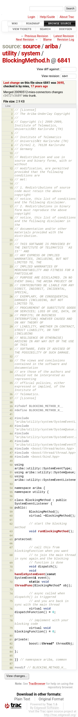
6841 (64, 60)
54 (11, 488)
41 (11, 414)
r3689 (17, 95)
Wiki (15, 23)
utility (9, 53)
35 (11, 383)
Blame (47, 39)
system (30, 53)
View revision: (50, 76)
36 (11, 394)
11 (11, 157)
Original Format (51, 699)
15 (11, 187)
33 (11, 360)
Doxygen (65, 29)
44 (11, 433)
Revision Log (65, 39)
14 (11, 183)
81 (11, 639)
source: (12, 46)
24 (11, 277)
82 (11, 643)
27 (11, 307)
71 (11, 570)
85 (11, 655)
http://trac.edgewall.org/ (60, 715)
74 (11, 593)
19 (11, 228)
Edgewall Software (46, 708)
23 (11, 266)
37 (11, 398)
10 (11, 153)
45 (11, 441)
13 (11, 179)
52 (11, 476)
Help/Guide (47, 17)
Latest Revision (64, 36)
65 (11, 539)
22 (11, 255)
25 (11, 285)
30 (11, 337)
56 (11, 496)
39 (11, 406)
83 (11, 647)
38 (11, 402)
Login (31, 17)
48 (11, 456)
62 (11, 523)
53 (11, 484)
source (31, 46)
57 (11, 500)
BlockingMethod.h (26, 60)
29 (11, 326)
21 (11, 244)
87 (11, 663)
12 (11, 168)
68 (11, 555)
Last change (11, 83)
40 (11, 410)
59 (11, 511)
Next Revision (25, 39)
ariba (51, 46)
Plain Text (22, 699)
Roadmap (33, 23)
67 (11, 547)
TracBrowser (37, 684)
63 (11, 531)
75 (11, 601)
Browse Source (59, 23)
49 (11, 460)
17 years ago (39, 86)
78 (11, 620)
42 (11, 418)
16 (11, 198)
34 (11, 371)
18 (11, 217)
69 (11, 562)
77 (11, 616)
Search (45, 29)
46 (11, 448)
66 (11, 543)
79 (11, 628)
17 (11, 206)
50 (11, 464)
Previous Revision (36, 36)
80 (11, 635)
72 (11, 581)
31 (11, 349)
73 (11, 589)
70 (11, 566)
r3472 (7, 95)
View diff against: (56, 69)
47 (11, 452)
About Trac (67, 17)
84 (11, 651)
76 (11, 608)
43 (11, 425)
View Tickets (21, 29)
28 (11, 315)
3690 (60, 83)
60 (11, 515)
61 (11, 519)
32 (11, 356)
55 (11, 492)
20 (11, 240)
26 (11, 296)
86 (11, 659)
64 (11, 535)
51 (11, 472)
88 (11, 667)
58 (11, 507)
